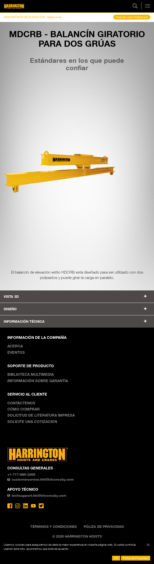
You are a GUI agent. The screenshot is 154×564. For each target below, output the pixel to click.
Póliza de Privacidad (104, 526)
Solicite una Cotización (132, 17)
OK (116, 558)
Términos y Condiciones (53, 526)
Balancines (54, 17)
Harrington (22, 6)
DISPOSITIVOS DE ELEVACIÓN (24, 17)
